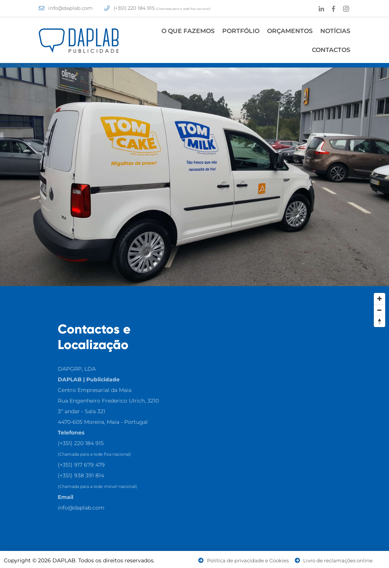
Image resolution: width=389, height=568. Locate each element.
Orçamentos (290, 31)
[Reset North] (379, 321)
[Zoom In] (379, 298)
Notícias (335, 31)
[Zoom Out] (379, 310)
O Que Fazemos (188, 31)
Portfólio (240, 31)
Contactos (331, 49)
